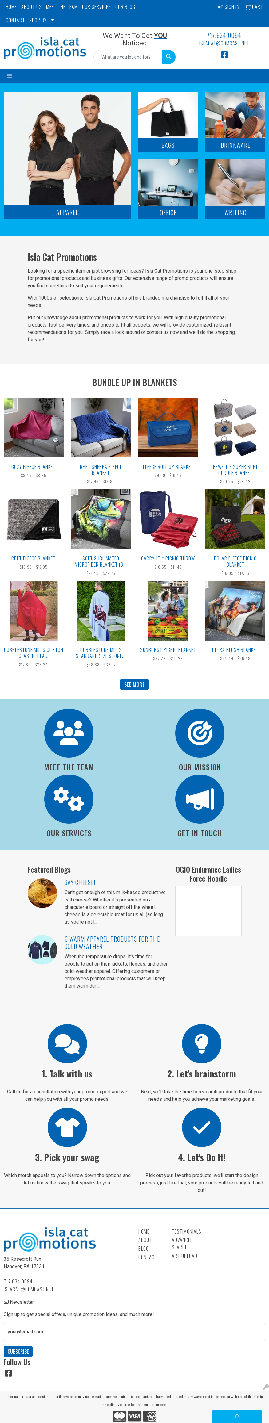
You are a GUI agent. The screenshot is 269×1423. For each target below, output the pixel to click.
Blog (143, 1248)
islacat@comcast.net (224, 43)
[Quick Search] (128, 57)
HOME (11, 6)
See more (134, 684)
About (145, 1240)
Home (143, 1231)
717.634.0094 (224, 35)
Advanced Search (182, 1243)
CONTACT (15, 20)
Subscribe (18, 1351)
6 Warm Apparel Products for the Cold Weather (112, 942)
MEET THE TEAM (62, 6)
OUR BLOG (125, 6)
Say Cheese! (80, 882)
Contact (147, 1257)
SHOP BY (38, 20)
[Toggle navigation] (9, 76)
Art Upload (184, 1256)
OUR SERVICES (96, 6)
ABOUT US (31, 6)
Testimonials (185, 1231)
